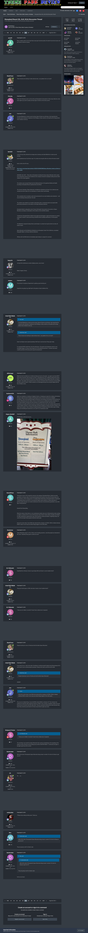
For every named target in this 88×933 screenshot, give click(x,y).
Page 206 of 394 (52, 32)
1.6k (10, 108)
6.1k (10, 426)
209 (34, 32)
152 (10, 542)
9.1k (10, 824)
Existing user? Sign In (73, 2)
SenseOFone (10, 493)
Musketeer (10, 530)
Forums (4, 10)
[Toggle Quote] (19, 319)
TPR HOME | (62, 10)
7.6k (10, 163)
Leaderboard (30, 10)
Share (47, 26)
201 (11, 32)
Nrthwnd (69, 31)
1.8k (10, 49)
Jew (10, 113)
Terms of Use (6, 931)
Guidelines (11, 10)
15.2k (10, 763)
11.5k (10, 125)
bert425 (10, 151)
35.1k (10, 87)
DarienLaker (10, 751)
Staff (17, 10)
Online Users (22, 10)
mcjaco (10, 280)
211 (40, 32)
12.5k (10, 292)
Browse (5, 8)
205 (23, 32)
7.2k (10, 580)
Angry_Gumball (10, 414)
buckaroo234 (10, 393)
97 (10, 504)
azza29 (10, 38)
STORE (71, 10)
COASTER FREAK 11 (10, 316)
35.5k (10, 785)
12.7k (10, 844)
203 (17, 32)
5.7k (10, 329)
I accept (80, 930)
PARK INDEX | (67, 10)
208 (31, 32)
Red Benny (12, 25)
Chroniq (10, 96)
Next (44, 32)
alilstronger (10, 373)
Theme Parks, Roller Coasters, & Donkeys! (24, 27)
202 (14, 32)
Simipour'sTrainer (10, 730)
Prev (8, 32)
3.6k (10, 385)
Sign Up (81, 2)
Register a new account (19, 919)
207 (28, 32)
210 (37, 32)
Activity (11, 7)
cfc (10, 773)
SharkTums (10, 76)
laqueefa (10, 260)
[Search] (68, 7)
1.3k (10, 272)
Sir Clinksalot (10, 568)
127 (10, 742)
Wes (10, 832)
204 (20, 32)
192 (10, 405)
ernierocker (10, 812)
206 (25, 32)
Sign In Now (45, 919)
